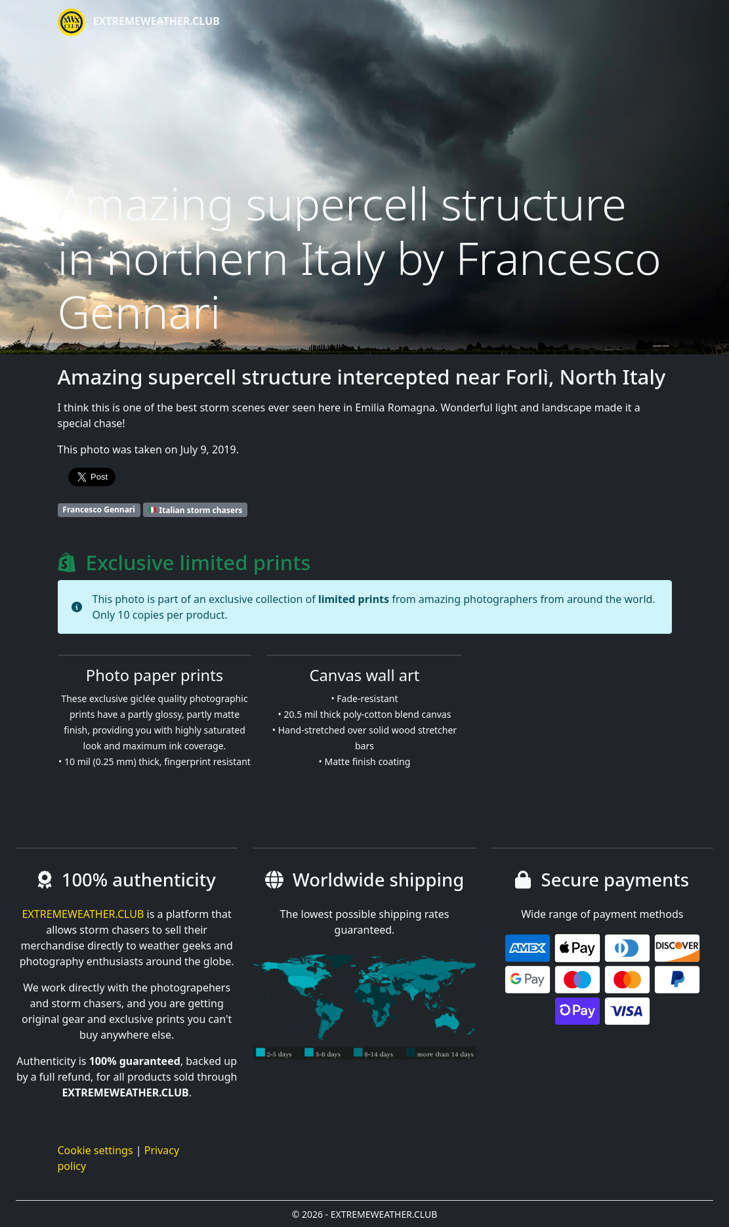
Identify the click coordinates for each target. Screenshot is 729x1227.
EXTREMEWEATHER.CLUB (139, 22)
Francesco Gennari (98, 509)
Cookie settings (95, 1150)
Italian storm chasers (195, 509)
